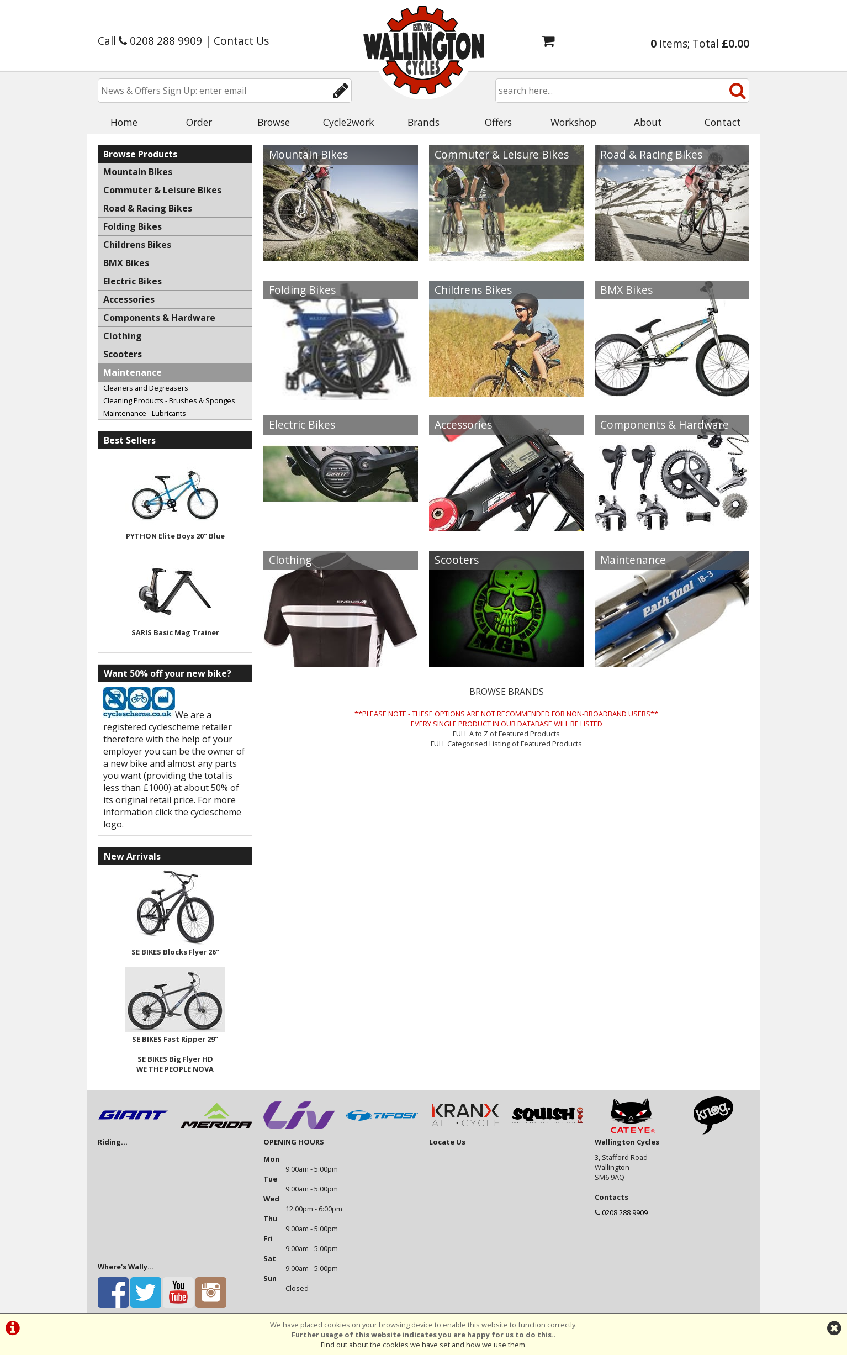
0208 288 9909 (625, 1212)
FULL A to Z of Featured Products (506, 734)
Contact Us (241, 40)
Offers (498, 122)
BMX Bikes (626, 289)
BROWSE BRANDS (506, 692)
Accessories (463, 424)
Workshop (573, 122)
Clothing (290, 559)
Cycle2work (348, 122)
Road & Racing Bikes (651, 154)
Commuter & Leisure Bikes (502, 154)
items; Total (699, 43)
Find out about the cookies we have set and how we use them (423, 1344)
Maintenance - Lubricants (144, 413)
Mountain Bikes (308, 154)
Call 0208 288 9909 (150, 40)
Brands (423, 122)
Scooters (457, 559)
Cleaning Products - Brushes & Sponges (169, 400)
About (648, 122)
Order (199, 122)
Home (123, 122)
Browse (273, 122)
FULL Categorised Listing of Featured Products (506, 743)
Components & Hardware (664, 424)
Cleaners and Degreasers (145, 388)
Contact (723, 122)
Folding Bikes (302, 289)
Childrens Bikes (473, 289)
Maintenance (633, 559)
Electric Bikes (302, 424)
